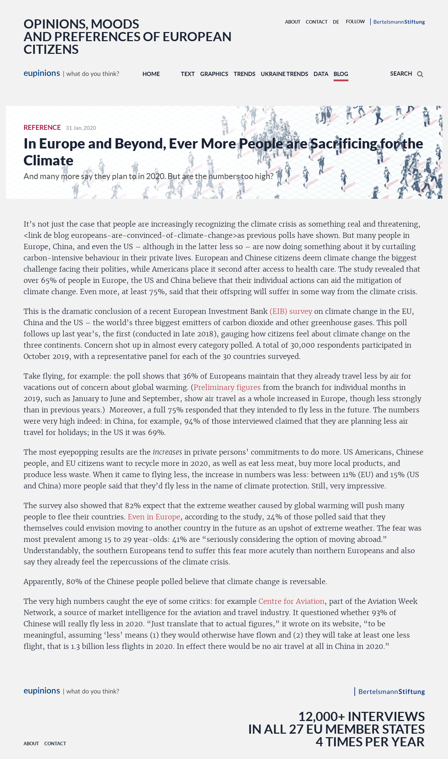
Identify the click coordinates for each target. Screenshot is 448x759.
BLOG (341, 74)
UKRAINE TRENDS (284, 74)
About (293, 22)
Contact (317, 22)
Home (151, 74)
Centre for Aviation (291, 601)
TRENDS (244, 74)
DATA (321, 74)
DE (336, 22)
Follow (355, 21)
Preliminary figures (227, 387)
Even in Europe (154, 516)
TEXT (188, 74)
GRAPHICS (214, 74)
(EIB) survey (291, 311)
